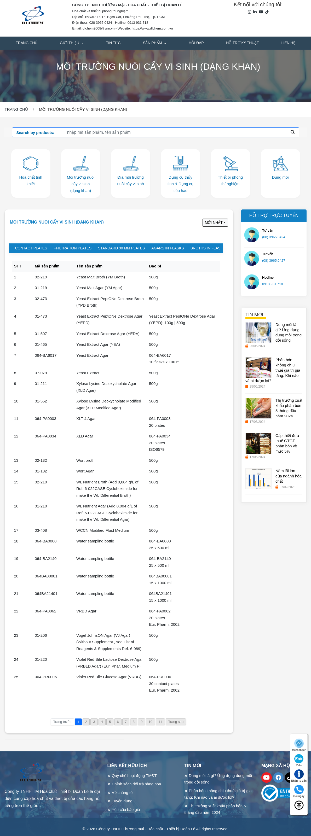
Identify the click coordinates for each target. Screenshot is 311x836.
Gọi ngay (298, 791)
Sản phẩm (153, 43)
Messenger (299, 745)
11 (160, 722)
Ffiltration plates (72, 248)
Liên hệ (288, 43)
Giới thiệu (70, 43)
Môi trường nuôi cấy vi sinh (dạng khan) (57, 222)
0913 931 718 (272, 284)
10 (150, 722)
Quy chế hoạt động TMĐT (134, 775)
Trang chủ (26, 43)
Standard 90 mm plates (121, 248)
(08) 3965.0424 (273, 237)
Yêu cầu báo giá (126, 809)
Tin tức (113, 43)
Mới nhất (214, 222)
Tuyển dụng (122, 801)
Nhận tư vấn (299, 775)
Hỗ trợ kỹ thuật (242, 43)
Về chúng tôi (123, 792)
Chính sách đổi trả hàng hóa (136, 784)
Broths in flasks (208, 248)
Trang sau (176, 722)
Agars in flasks (167, 248)
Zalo (299, 760)
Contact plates (31, 248)
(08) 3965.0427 (273, 260)
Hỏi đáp (196, 43)
